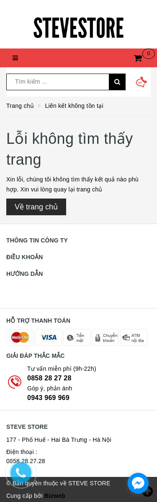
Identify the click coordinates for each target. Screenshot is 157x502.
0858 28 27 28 (49, 378)
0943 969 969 (48, 397)
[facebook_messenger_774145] (138, 483)
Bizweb (54, 495)
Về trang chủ (36, 207)
